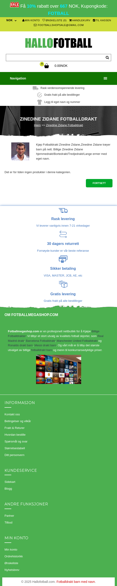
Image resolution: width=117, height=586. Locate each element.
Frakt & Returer (15, 428)
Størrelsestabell (15, 448)
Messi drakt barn (45, 345)
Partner (9, 515)
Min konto (31, 20)
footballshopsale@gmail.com (59, 25)
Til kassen (102, 20)
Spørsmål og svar (16, 441)
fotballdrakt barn (41, 350)
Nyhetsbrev (12, 570)
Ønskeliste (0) (54, 20)
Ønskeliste (11, 563)
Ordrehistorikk (14, 556)
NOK (9, 20)
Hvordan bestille (15, 434)
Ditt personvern (14, 455)
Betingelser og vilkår (18, 421)
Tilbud (8, 522)
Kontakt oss (12, 414)
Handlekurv (79, 20)
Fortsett (99, 183)
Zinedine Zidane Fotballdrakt (64, 125)
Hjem (37, 125)
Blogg (8, 488)
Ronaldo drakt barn (20, 345)
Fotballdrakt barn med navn (76, 582)
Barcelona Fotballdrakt (40, 340)
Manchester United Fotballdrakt (77, 340)
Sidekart (10, 482)
